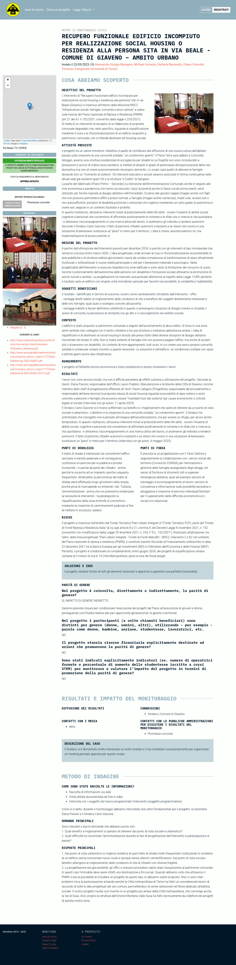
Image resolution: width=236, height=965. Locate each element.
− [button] (8, 85)
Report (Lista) (49, 944)
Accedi (206, 9)
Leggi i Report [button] (82, 9)
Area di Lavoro (34, 9)
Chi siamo (86, 936)
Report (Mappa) (50, 948)
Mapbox (24, 143)
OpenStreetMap (29, 140)
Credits (85, 944)
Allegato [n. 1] (18, 327)
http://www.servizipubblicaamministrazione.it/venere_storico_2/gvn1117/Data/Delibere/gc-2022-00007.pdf (33, 356)
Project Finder (49, 940)
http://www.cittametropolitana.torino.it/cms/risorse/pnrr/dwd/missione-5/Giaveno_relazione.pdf (32, 344)
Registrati (221, 9)
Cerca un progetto (58, 9)
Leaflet (7, 140)
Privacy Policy (88, 940)
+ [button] (8, 80)
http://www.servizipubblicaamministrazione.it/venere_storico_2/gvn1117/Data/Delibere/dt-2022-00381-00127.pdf (33, 369)
